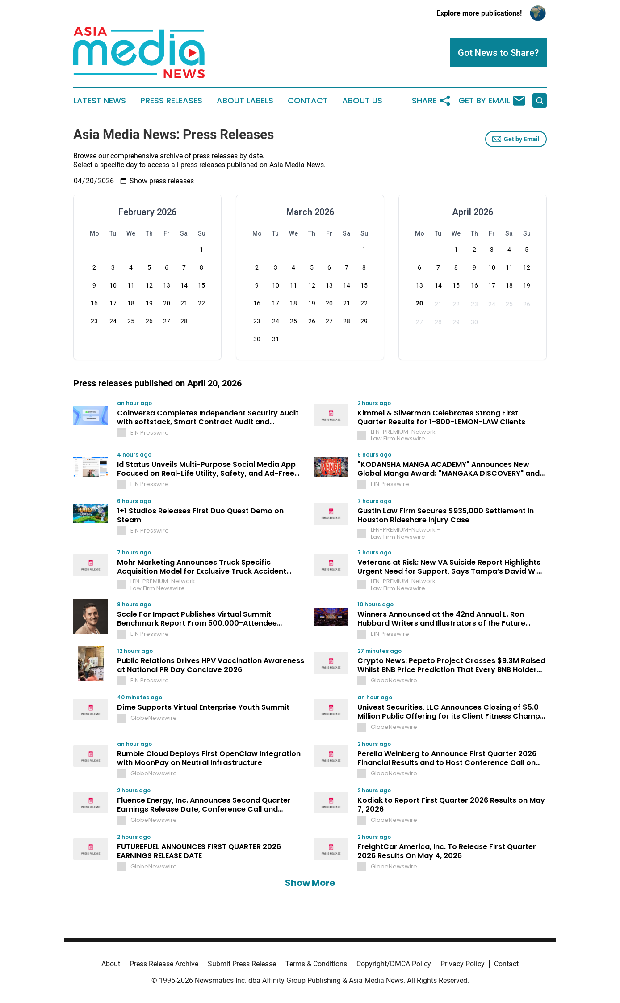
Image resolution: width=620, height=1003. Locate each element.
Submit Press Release (242, 964)
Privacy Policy (462, 964)
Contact (308, 101)
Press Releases (171, 101)
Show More (310, 882)
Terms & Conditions (316, 964)
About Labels (245, 101)
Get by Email (516, 139)
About (110, 964)
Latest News (99, 101)
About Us (362, 101)
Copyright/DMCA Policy (393, 964)
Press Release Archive (164, 964)
